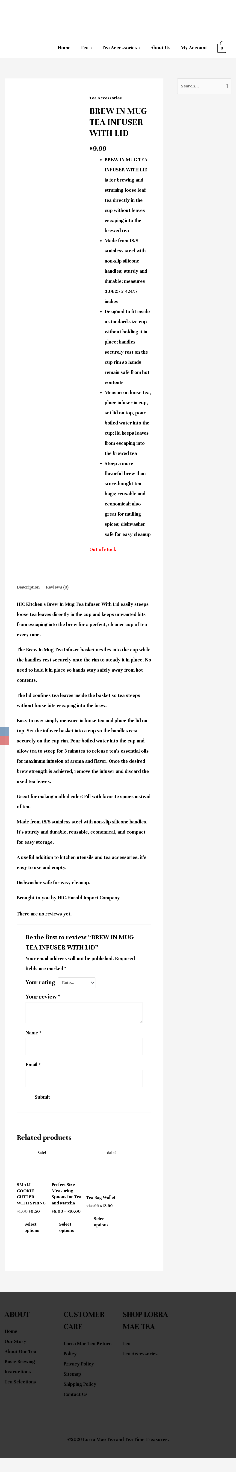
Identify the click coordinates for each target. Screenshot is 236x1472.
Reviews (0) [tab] (60, 587)
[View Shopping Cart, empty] (221, 48)
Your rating (40, 983)
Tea (84, 48)
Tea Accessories (119, 48)
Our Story (15, 1356)
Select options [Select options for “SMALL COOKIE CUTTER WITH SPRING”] (34, 1241)
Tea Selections (20, 1396)
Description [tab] (29, 587)
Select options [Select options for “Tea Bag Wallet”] (103, 1232)
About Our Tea (20, 1366)
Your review (43, 998)
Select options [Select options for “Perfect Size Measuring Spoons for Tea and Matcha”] (69, 1241)
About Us (160, 48)
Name (33, 1034)
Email (33, 1068)
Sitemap (72, 1388)
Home (64, 48)
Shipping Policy (80, 1398)
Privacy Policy (79, 1378)
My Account (194, 48)
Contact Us (76, 1408)
